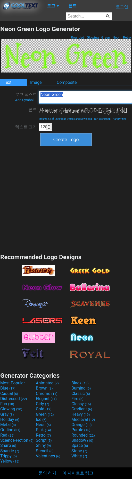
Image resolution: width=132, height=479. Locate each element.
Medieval (83, 419)
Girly (42, 403)
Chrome (46, 393)
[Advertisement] (49, 199)
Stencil (44, 450)
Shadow (82, 440)
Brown (44, 388)
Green (105, 37)
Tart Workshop (102, 119)
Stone (79, 450)
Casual (9, 393)
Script (44, 440)
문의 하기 (47, 473)
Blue (7, 388)
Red (7, 435)
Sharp (8, 445)
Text (7, 82)
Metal (8, 424)
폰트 (33, 109)
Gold (44, 408)
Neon (116, 37)
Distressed (13, 398)
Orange (81, 424)
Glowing (93, 37)
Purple (80, 429)
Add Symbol (24, 100)
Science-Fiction (17, 440)
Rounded (77, 37)
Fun (7, 403)
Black (80, 383)
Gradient (81, 408)
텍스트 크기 (26, 126)
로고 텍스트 (26, 97)
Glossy (81, 403)
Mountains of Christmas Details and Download (65, 119)
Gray (7, 414)
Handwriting (120, 119)
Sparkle (9, 450)
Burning (81, 388)
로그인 (122, 6)
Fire (77, 398)
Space (79, 445)
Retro (127, 37)
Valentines (48, 456)
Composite (67, 82)
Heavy (80, 414)
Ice (41, 419)
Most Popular (12, 383)
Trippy (8, 456)
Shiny (43, 445)
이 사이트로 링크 (77, 473)
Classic (80, 393)
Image (36, 82)
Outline (10, 429)
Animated (47, 383)
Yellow (9, 461)
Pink (43, 429)
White (79, 456)
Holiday (9, 419)
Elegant (46, 398)
